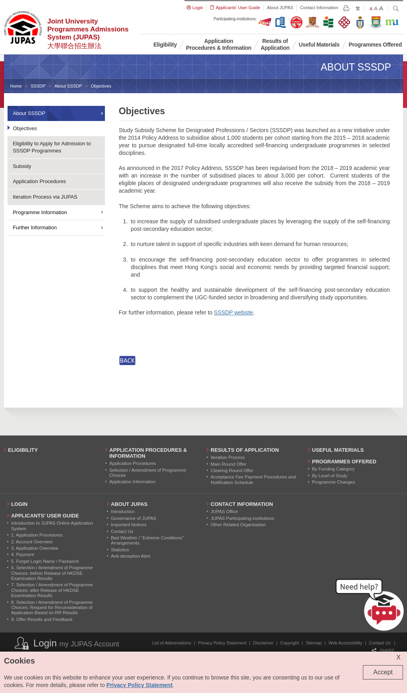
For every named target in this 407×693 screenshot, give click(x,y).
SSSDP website (233, 312)
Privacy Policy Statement (222, 642)
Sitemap (314, 642)
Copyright (289, 642)
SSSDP (38, 86)
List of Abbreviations (171, 642)
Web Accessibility (345, 642)
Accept (383, 672)
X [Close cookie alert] (398, 657)
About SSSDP (68, 86)
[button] (371, 606)
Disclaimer (263, 642)
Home (16, 86)
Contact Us (379, 642)
